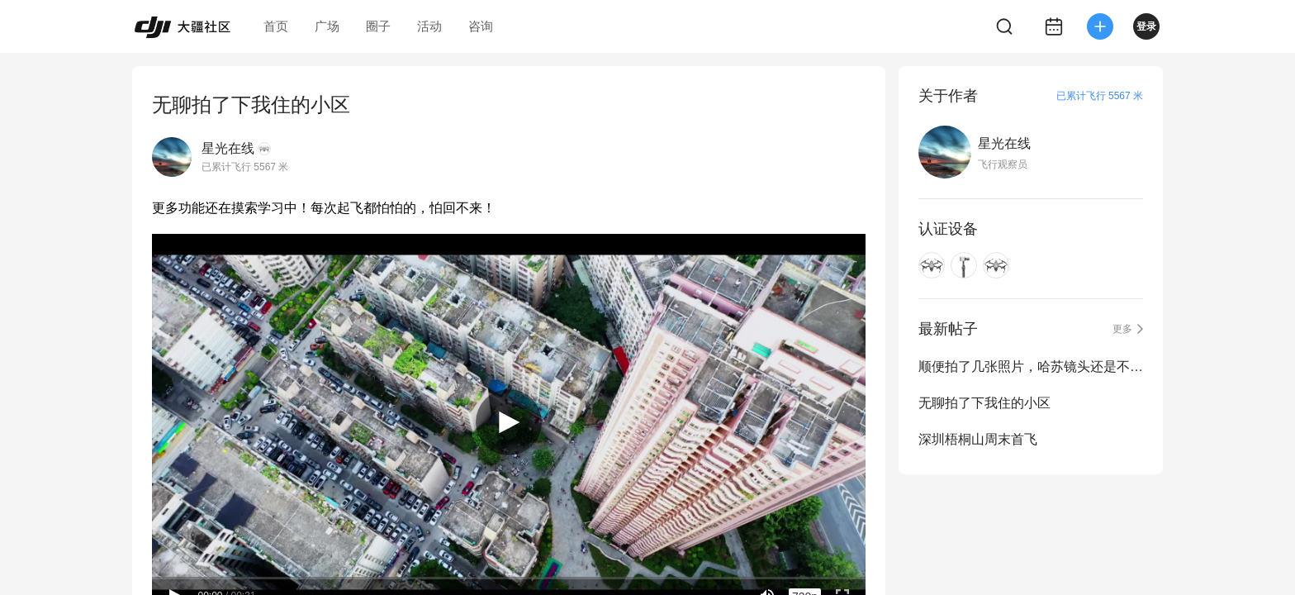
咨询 (480, 26)
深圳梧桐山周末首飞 (977, 439)
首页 (275, 26)
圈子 (378, 26)
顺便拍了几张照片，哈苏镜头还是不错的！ (1030, 366)
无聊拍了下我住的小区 (984, 403)
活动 (429, 26)
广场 (327, 26)
